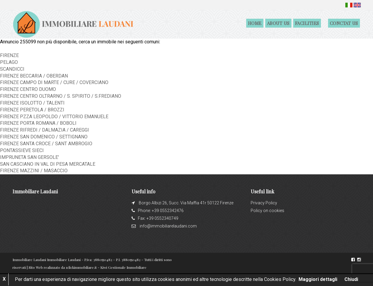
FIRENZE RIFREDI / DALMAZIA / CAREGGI (44, 130)
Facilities (307, 23)
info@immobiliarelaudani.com (168, 226)
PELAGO (9, 62)
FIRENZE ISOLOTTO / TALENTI (32, 103)
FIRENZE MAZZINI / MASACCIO (34, 170)
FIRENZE (9, 55)
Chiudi (351, 279)
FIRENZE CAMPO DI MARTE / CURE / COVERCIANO (54, 82)
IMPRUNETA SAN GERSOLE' (29, 157)
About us (278, 23)
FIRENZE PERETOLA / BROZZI (32, 110)
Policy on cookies (267, 210)
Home (255, 23)
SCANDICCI (12, 69)
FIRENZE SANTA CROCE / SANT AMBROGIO (46, 143)
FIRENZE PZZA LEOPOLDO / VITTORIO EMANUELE (54, 116)
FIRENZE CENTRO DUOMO (28, 89)
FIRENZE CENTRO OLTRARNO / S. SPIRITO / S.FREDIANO (60, 96)
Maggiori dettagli (318, 279)
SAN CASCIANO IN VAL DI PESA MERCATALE (47, 164)
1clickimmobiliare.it (81, 267)
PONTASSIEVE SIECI (22, 150)
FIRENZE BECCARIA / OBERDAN (34, 76)
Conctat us (344, 23)
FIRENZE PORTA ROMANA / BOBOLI (38, 123)
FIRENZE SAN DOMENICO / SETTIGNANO (44, 137)
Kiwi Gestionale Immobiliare (123, 267)
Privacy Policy (264, 202)
